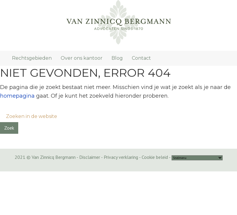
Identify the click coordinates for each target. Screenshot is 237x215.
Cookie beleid (155, 157)
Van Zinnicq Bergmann (118, 22)
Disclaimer (89, 157)
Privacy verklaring (121, 157)
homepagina (17, 96)
